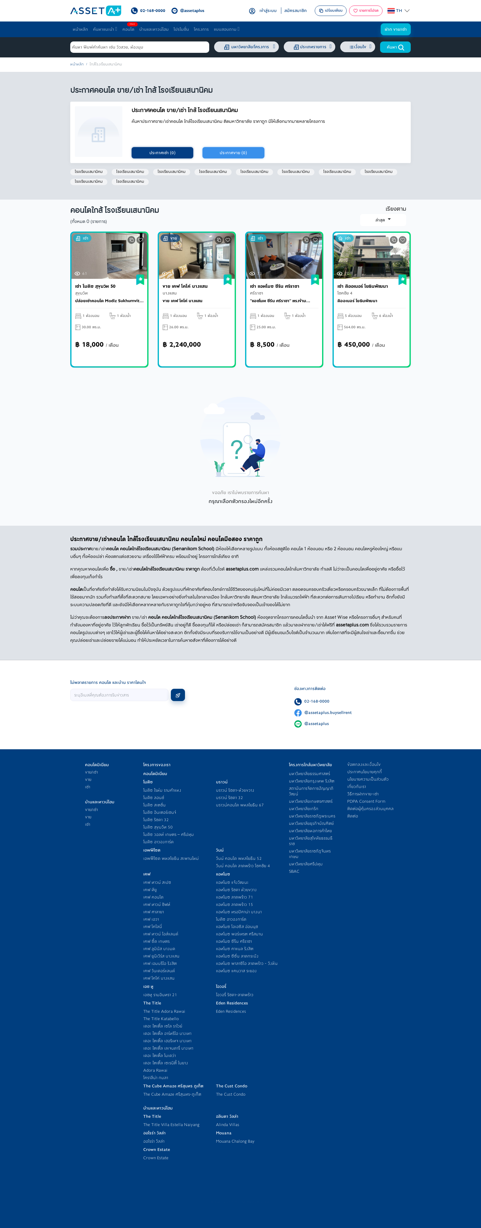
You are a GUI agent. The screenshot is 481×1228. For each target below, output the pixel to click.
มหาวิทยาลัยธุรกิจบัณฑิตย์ (311, 823)
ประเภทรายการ (312, 47)
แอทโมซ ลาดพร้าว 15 (234, 904)
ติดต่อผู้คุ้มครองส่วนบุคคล (370, 808)
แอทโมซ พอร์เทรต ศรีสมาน (239, 934)
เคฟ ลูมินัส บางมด (159, 948)
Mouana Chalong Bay (235, 1141)
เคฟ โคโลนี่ (152, 926)
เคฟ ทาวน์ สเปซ (157, 882)
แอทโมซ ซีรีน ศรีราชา (234, 941)
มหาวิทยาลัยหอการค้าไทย (310, 831)
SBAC (294, 871)
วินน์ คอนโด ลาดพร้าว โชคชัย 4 (243, 866)
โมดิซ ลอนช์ (153, 797)
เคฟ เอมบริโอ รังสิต (160, 963)
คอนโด (129, 28)
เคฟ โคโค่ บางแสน (159, 978)
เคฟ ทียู (150, 890)
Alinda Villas (227, 1124)
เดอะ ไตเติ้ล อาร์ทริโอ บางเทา (167, 1033)
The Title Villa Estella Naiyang (171, 1124)
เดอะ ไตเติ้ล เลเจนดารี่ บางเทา (168, 1048)
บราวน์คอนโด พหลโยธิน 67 (240, 805)
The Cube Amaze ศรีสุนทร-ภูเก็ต (172, 1094)
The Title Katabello (161, 1019)
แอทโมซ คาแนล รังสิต (234, 948)
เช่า (87, 787)
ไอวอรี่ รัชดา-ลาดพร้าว (234, 995)
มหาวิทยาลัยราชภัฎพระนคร (312, 816)
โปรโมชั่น (181, 29)
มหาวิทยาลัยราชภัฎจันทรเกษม (310, 854)
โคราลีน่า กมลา (155, 1077)
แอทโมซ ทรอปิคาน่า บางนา (239, 912)
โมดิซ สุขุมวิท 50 (158, 827)
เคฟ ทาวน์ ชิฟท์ (156, 904)
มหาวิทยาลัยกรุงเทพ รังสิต (311, 781)
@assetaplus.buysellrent (328, 712)
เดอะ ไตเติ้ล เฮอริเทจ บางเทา (167, 1041)
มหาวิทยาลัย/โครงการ (249, 47)
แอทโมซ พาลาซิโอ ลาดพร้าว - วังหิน (247, 963)
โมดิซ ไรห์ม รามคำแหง (162, 790)
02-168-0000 (316, 701)
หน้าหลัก (80, 29)
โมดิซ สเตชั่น (154, 805)
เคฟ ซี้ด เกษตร (156, 941)
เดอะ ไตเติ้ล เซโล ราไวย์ (162, 1026)
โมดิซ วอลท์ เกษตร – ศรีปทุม (168, 834)
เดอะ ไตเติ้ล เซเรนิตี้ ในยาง (165, 1063)
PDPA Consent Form (366, 801)
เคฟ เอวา (151, 919)
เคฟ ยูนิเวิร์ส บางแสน (161, 956)
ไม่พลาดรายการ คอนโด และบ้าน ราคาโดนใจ (108, 682)
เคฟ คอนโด (153, 897)
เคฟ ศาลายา (153, 912)
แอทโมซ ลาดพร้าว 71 (234, 897)
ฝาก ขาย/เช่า (396, 29)
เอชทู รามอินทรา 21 (160, 995)
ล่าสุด (380, 220)
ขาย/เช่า (91, 772)
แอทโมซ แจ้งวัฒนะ (232, 882)
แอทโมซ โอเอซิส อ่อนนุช (237, 926)
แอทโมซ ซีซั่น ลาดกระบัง (237, 956)
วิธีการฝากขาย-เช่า (363, 794)
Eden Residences (231, 1011)
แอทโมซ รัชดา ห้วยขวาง (236, 890)
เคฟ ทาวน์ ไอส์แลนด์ (160, 934)
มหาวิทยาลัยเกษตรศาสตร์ (311, 801)
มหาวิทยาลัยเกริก (303, 808)
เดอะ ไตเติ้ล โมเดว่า (159, 1055)
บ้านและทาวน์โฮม (154, 29)
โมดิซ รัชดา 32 (156, 820)
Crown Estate (155, 1158)
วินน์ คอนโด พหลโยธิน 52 (239, 858)
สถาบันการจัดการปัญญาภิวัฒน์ (311, 791)
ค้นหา (395, 47)
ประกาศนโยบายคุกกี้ (364, 772)
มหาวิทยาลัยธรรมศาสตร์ (309, 773)
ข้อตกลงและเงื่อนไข (364, 764)
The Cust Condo (230, 1094)
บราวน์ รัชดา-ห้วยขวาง (235, 790)
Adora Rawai (155, 1070)
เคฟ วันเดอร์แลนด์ (159, 971)
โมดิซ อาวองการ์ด (158, 842)
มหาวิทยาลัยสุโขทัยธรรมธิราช (311, 841)
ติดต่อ (352, 816)
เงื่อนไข (360, 47)
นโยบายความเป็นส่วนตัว (368, 779)
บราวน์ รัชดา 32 (229, 797)
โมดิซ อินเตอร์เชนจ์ (159, 812)
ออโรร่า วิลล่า (153, 1141)
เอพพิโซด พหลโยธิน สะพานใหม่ (171, 858)
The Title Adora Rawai (164, 1011)
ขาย (88, 779)
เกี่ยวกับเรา (356, 786)
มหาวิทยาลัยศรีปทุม (306, 864)
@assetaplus (316, 723)
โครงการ (201, 29)
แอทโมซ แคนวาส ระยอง (236, 971)
